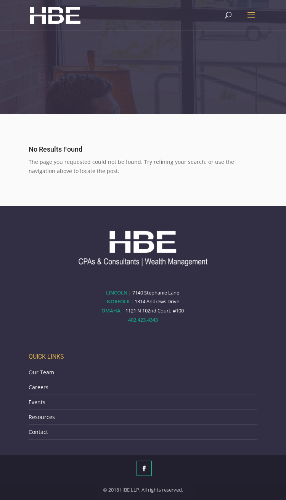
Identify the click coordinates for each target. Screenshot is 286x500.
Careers (38, 387)
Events (37, 402)
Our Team (41, 372)
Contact (38, 431)
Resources (42, 417)
